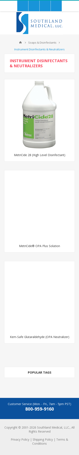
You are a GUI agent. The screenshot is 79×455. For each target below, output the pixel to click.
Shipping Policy (43, 439)
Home (20, 42)
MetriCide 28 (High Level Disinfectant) (39, 155)
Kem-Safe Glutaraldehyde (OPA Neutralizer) (39, 337)
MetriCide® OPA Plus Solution (39, 246)
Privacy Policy (20, 439)
